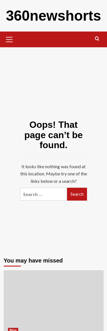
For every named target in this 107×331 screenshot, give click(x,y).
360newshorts (53, 16)
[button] (9, 39)
